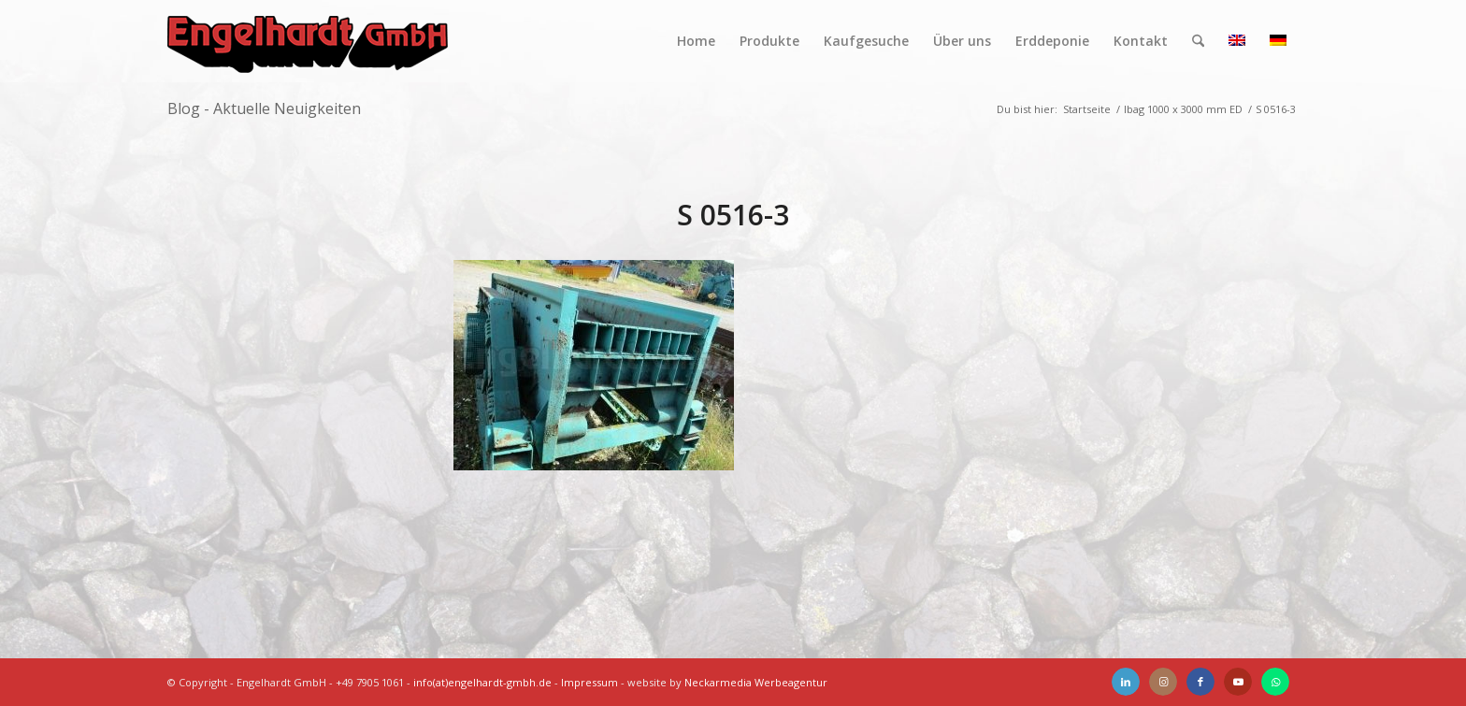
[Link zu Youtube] (1238, 682)
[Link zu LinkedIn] (1126, 682)
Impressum (589, 682)
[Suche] (1198, 41)
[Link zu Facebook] (1200, 682)
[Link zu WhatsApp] (1275, 682)
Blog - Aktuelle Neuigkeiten (264, 108)
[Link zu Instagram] (1163, 682)
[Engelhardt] (307, 41)
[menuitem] (696, 41)
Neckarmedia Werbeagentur (755, 682)
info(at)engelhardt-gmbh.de (482, 682)
